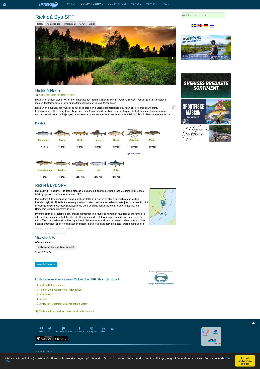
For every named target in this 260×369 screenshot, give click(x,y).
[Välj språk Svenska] (194, 25)
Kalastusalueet (92, 4)
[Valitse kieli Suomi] (212, 25)
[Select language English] (200, 25)
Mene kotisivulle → (46, 264)
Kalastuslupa (53, 24)
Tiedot (136, 4)
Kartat (82, 24)
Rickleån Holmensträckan (51, 285)
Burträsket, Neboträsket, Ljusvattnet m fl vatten (62, 304)
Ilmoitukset (70, 24)
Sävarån (42, 299)
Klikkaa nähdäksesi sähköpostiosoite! (56, 247)
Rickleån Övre (45, 294)
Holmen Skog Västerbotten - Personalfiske (60, 289)
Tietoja (152, 4)
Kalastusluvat (117, 4)
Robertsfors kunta (67, 95)
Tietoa (40, 24)
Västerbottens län (47, 95)
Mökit (92, 24)
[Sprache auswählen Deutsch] (206, 25)
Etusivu (71, 4)
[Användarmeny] (4, 4)
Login (166, 4)
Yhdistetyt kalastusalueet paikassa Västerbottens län (65, 311)
